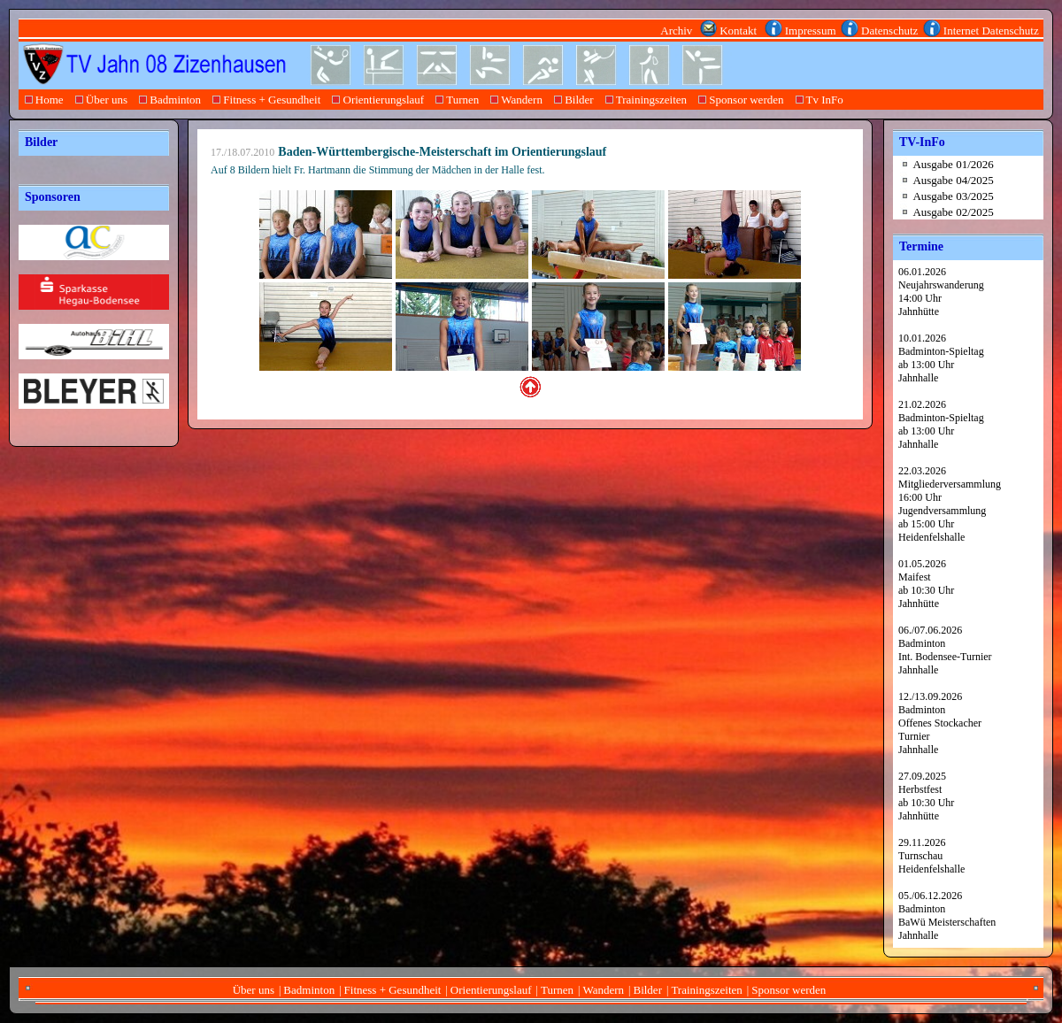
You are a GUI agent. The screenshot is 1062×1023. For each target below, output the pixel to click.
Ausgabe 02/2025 (952, 212)
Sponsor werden (741, 99)
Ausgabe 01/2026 (952, 164)
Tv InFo (819, 99)
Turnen (457, 99)
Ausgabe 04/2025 (952, 180)
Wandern (517, 99)
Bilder (573, 99)
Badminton (170, 99)
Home (44, 99)
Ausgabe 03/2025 (952, 196)
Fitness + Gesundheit (267, 99)
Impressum (810, 30)
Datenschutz (889, 30)
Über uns (101, 99)
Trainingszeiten (645, 99)
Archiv (678, 30)
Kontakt (740, 30)
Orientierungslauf (378, 99)
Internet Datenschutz (991, 30)
